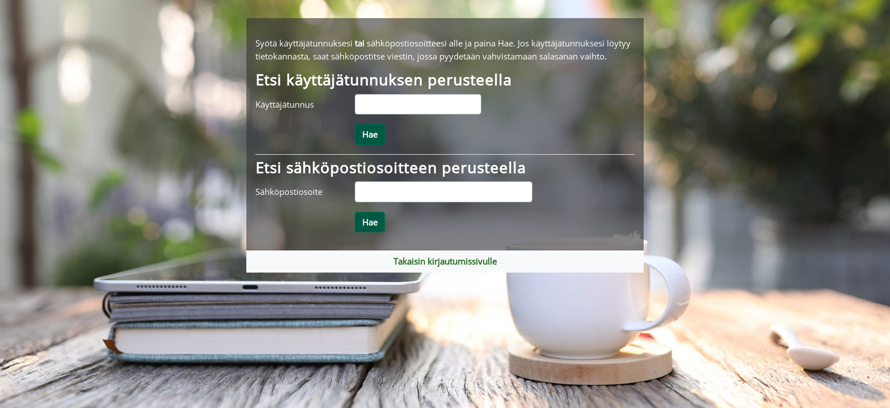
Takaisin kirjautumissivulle (445, 261)
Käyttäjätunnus (284, 104)
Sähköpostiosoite (288, 191)
